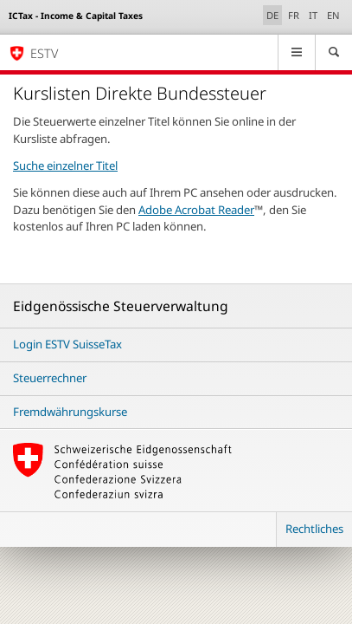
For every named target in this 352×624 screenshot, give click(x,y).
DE (274, 15)
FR (293, 15)
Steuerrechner (49, 378)
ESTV (44, 53)
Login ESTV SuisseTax (67, 344)
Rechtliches (314, 528)
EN (333, 15)
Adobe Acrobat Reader (196, 210)
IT (313, 15)
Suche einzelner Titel (65, 165)
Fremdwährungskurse (70, 411)
